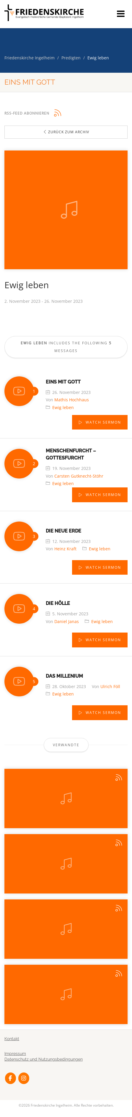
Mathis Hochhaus (71, 400)
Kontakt (11, 1038)
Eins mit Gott (63, 382)
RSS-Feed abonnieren (26, 113)
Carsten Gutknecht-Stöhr (78, 476)
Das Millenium (64, 676)
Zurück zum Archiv (66, 131)
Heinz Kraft (65, 549)
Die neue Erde (63, 531)
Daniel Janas (66, 621)
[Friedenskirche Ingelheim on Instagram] (23, 1078)
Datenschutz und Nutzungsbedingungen (43, 1059)
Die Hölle (58, 603)
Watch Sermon (102, 422)
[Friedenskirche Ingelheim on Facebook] (10, 1078)
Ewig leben (63, 407)
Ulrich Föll (110, 686)
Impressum (15, 1053)
